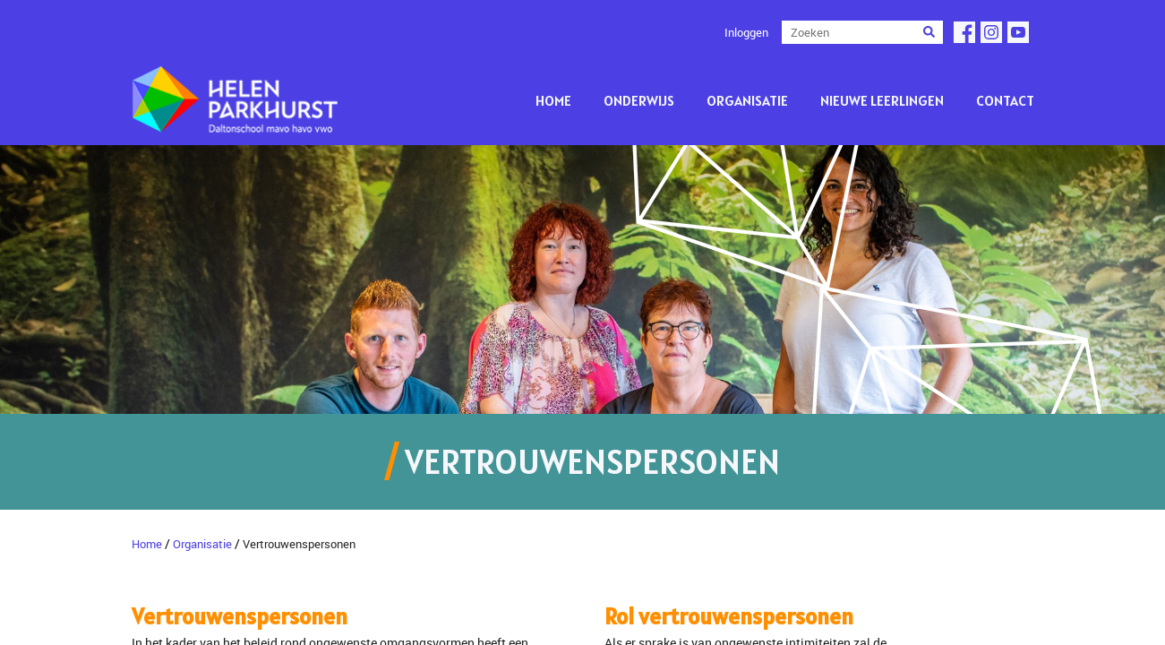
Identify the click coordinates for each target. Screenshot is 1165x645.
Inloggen (746, 32)
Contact (1005, 100)
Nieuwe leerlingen (882, 100)
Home (553, 100)
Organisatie (747, 100)
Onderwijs (639, 100)
